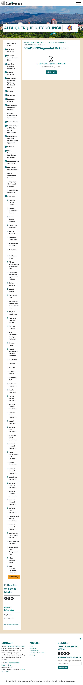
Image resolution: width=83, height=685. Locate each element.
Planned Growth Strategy (12, 219)
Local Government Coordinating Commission (11, 154)
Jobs (31, 646)
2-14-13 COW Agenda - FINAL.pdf (51, 64)
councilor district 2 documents (12, 485)
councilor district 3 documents (12, 446)
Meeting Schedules (10, 73)
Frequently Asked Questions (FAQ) (13, 58)
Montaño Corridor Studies (12, 202)
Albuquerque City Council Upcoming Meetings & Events (11, 83)
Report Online (6, 665)
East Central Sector (13, 257)
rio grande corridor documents (12, 438)
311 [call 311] (6, 663)
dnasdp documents (12, 391)
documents (59, 42)
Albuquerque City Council (41, 42)
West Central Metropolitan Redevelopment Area (14, 305)
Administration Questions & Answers (12, 107)
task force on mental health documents (13, 535)
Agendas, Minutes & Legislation (11, 66)
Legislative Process (11, 100)
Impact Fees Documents (13, 226)
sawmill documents (12, 422)
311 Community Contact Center (14, 646)
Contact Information (9, 608)
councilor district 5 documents (12, 429)
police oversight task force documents (13, 455)
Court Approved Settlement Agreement (12, 569)
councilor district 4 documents (12, 471)
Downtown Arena (12, 251)
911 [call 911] (12, 667)
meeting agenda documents (12, 398)
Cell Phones (13, 359)
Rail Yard (12, 367)
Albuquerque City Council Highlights (12, 184)
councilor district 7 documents (12, 527)
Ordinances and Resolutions (12, 191)
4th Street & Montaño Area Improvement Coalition (13, 276)
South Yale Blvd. (12, 379)
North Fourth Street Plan (13, 245)
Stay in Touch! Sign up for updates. (69, 661)
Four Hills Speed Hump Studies (13, 211)
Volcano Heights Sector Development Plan (14, 265)
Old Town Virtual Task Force (13, 162)
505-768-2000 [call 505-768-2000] (14, 663)
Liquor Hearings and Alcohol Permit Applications (12, 129)
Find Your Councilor (10, 51)
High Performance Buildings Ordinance (13, 336)
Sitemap (32, 655)
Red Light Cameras (12, 327)
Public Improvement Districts (11, 176)
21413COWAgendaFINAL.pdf (14, 577)
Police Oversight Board (12, 560)
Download (51, 72)
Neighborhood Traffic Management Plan (13, 551)
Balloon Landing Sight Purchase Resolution (13, 352)
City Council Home (11, 44)
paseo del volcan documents (12, 415)
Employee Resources (37, 653)
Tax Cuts (12, 363)
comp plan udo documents (14, 542)
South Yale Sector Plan (13, 238)
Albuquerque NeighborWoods (12, 168)
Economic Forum (12, 344)
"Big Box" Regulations (13, 313)
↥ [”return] (80, 639)
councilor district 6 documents (12, 494)
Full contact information (11, 624)
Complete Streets (12, 373)
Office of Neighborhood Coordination (12, 116)
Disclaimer (33, 648)
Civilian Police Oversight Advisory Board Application (12, 139)
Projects (10, 91)
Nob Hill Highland (12, 232)
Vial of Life (10, 147)
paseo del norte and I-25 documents (14, 519)
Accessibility (34, 650)
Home (26, 42)
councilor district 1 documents (12, 407)
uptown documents (12, 464)
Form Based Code (13, 296)
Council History (12, 122)
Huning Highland (12, 284)
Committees (11, 95)
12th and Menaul (12, 290)
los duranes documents (12, 385)
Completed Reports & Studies (12, 320)
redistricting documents (13, 478)
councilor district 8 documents (12, 510)
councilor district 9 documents (12, 502)
